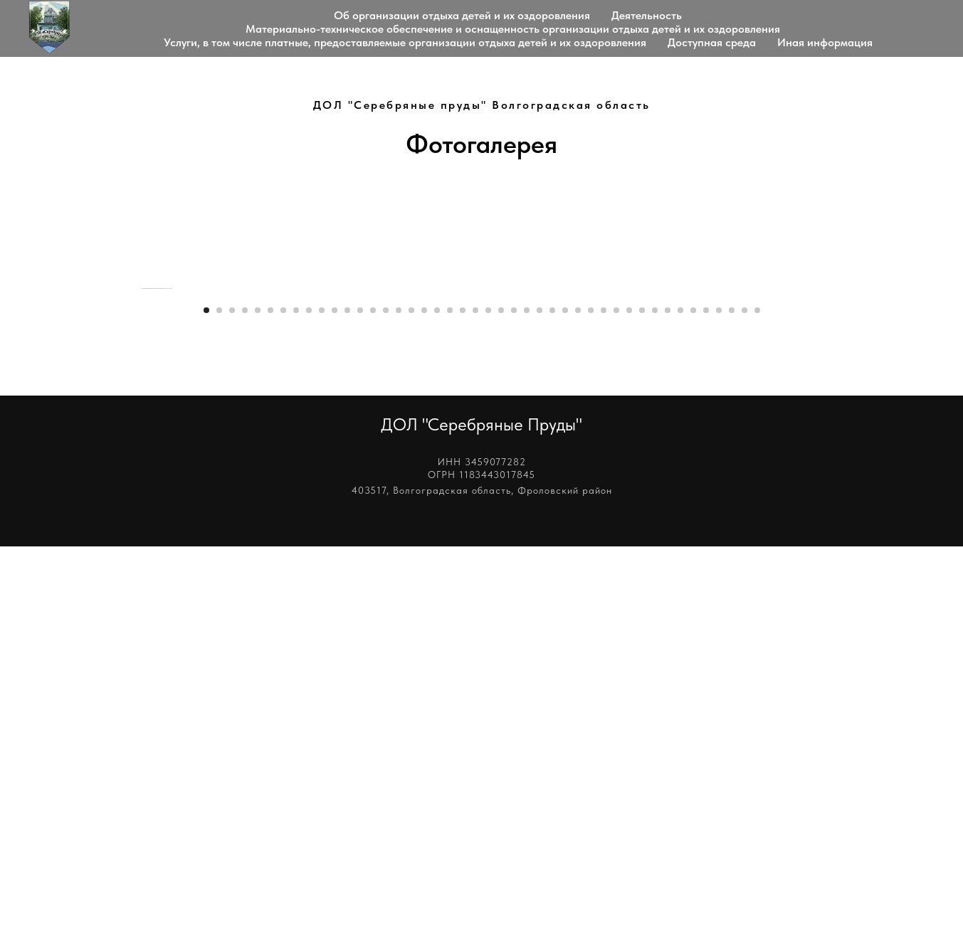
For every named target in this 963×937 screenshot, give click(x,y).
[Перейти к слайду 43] (744, 701)
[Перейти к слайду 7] (283, 701)
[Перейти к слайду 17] (411, 701)
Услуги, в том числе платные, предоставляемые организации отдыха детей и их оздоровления (405, 42)
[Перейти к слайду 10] (322, 701)
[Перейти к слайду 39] (693, 701)
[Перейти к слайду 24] (501, 701)
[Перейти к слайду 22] (475, 701)
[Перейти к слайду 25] (514, 701)
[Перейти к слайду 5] (258, 701)
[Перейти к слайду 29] (565, 701)
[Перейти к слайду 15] (386, 701)
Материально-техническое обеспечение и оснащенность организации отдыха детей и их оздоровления (513, 29)
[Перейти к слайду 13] (360, 701)
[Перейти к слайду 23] (488, 701)
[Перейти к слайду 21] (462, 701)
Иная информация (825, 42)
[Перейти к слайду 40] (706, 701)
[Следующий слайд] (823, 484)
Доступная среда (712, 42)
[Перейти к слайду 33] (616, 701)
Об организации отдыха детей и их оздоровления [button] (462, 15)
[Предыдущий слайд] (140, 484)
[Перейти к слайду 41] (719, 701)
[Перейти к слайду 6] (270, 701)
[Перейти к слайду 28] (552, 701)
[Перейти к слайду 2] (219, 701)
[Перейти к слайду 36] (655, 701)
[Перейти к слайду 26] (527, 701)
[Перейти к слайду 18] (424, 701)
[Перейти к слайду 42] (732, 701)
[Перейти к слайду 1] (206, 701)
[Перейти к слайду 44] (757, 701)
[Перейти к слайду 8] (296, 701)
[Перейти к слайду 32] (603, 701)
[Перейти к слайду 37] (667, 701)
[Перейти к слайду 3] (232, 701)
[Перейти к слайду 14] (373, 701)
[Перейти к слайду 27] (539, 701)
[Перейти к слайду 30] (578, 701)
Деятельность (646, 15)
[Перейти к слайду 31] (591, 701)
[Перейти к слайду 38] (680, 701)
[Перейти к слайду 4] (245, 701)
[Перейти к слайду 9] (309, 701)
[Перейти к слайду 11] (334, 701)
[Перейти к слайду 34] (629, 701)
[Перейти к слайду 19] (437, 701)
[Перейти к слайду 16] (398, 701)
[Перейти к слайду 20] (450, 701)
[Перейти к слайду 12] (347, 701)
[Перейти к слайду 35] (642, 701)
